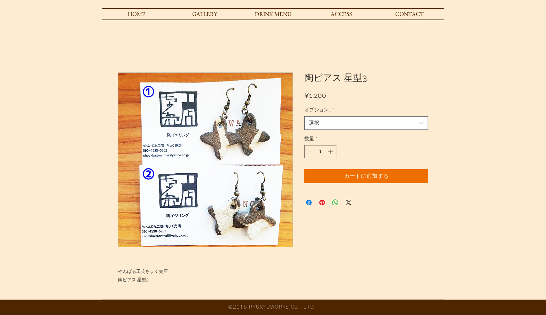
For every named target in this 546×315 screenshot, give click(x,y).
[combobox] (366, 123)
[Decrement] (309, 151)
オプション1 (319, 109)
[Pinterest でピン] (322, 202)
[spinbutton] (320, 151)
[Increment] (331, 151)
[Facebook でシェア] (309, 202)
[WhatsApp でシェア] (335, 202)
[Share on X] (348, 202)
